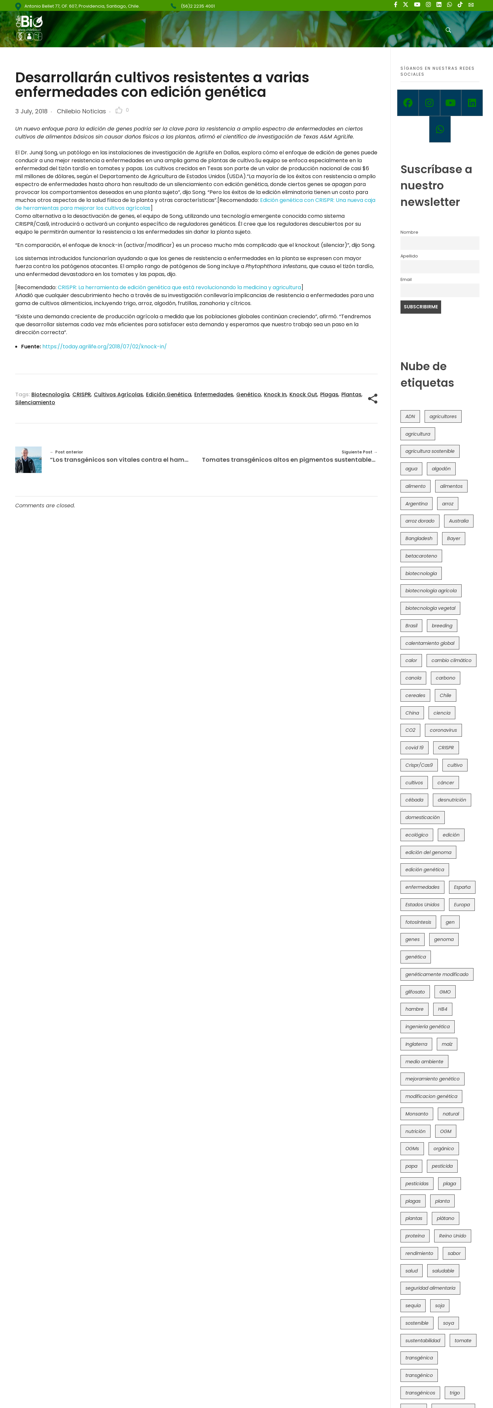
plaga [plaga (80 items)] (449, 1183)
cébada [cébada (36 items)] (414, 800)
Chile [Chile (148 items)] (445, 695)
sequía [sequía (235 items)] (413, 1305)
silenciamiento (35, 402)
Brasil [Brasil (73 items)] (411, 625)
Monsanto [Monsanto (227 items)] (416, 1114)
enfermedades (213, 394)
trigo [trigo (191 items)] (455, 1392)
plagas (329, 394)
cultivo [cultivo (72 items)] (455, 765)
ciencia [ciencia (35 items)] (442, 713)
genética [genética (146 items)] (415, 957)
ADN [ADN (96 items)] (410, 416)
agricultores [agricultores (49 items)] (443, 416)
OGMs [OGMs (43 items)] (412, 1148)
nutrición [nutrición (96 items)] (415, 1131)
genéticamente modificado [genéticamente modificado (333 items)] (437, 974)
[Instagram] (429, 103)
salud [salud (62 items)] (411, 1271)
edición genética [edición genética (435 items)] (424, 869)
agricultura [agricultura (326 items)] (417, 434)
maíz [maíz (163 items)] (447, 1044)
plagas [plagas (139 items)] (413, 1201)
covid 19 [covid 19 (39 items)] (414, 747)
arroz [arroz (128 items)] (447, 503)
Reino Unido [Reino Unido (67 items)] (452, 1235)
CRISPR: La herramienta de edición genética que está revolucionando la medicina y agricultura (179, 287)
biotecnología (50, 394)
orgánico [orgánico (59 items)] (444, 1148)
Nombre (409, 232)
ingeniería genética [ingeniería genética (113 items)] (427, 1026)
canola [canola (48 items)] (413, 678)
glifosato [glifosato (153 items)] (415, 992)
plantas (351, 394)
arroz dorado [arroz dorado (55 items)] (420, 521)
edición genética (168, 394)
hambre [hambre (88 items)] (414, 1009)
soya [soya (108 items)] (448, 1323)
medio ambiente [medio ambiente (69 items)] (424, 1061)
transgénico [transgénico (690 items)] (419, 1375)
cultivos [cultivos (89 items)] (414, 782)
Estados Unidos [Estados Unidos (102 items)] (422, 904)
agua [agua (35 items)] (411, 468)
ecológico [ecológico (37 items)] (416, 835)
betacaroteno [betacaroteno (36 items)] (421, 556)
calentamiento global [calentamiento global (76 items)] (429, 643)
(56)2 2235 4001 (198, 6)
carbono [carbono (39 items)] (445, 678)
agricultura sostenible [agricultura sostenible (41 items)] (430, 451)
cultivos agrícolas (118, 394)
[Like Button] (119, 110)
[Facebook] (408, 103)
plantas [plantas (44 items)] (413, 1218)
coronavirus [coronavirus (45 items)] (443, 730)
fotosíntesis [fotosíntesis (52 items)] (418, 922)
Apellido (409, 256)
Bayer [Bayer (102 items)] (453, 538)
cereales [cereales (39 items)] (415, 695)
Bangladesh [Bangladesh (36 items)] (419, 538)
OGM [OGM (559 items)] (445, 1131)
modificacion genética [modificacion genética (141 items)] (431, 1096)
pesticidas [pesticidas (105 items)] (417, 1183)
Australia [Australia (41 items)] (459, 521)
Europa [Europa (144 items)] (462, 904)
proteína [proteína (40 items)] (415, 1235)
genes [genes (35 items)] (412, 939)
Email (406, 279)
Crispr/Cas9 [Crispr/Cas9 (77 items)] (419, 765)
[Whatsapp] (440, 129)
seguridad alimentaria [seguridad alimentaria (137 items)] (430, 1288)
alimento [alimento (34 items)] (415, 486)
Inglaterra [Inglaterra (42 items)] (416, 1044)
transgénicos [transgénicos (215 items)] (420, 1392)
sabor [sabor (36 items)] (454, 1253)
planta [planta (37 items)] (442, 1201)
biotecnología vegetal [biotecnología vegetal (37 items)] (430, 608)
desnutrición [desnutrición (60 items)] (452, 800)
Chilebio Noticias (81, 111)
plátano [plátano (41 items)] (445, 1218)
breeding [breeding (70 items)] (442, 625)
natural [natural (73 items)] (451, 1114)
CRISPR (81, 394)
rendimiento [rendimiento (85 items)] (419, 1253)
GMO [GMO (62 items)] (445, 992)
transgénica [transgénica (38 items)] (419, 1357)
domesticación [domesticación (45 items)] (422, 817)
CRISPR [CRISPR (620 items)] (446, 747)
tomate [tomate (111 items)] (463, 1340)
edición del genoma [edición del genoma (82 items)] (428, 852)
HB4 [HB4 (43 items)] (442, 1009)
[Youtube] (451, 103)
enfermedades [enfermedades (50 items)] (422, 887)
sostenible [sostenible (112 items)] (417, 1323)
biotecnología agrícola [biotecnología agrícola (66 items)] (431, 590)
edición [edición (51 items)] (451, 835)
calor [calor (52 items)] (411, 660)
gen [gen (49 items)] (450, 922)
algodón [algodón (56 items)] (441, 468)
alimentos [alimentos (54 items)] (451, 486)
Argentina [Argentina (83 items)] (416, 503)
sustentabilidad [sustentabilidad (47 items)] (422, 1340)
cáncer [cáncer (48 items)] (445, 782)
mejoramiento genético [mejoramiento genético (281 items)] (432, 1079)
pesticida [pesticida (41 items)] (442, 1166)
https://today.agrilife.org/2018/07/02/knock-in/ (105, 346)
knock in (275, 394)
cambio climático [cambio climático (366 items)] (452, 660)
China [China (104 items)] (412, 713)
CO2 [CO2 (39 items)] (410, 730)
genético (248, 394)
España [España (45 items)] (462, 887)
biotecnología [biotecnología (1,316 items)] (421, 573)
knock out (303, 394)
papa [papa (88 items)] (411, 1166)
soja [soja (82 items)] (439, 1305)
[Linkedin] (472, 103)
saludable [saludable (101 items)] (443, 1271)
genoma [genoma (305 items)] (444, 939)
